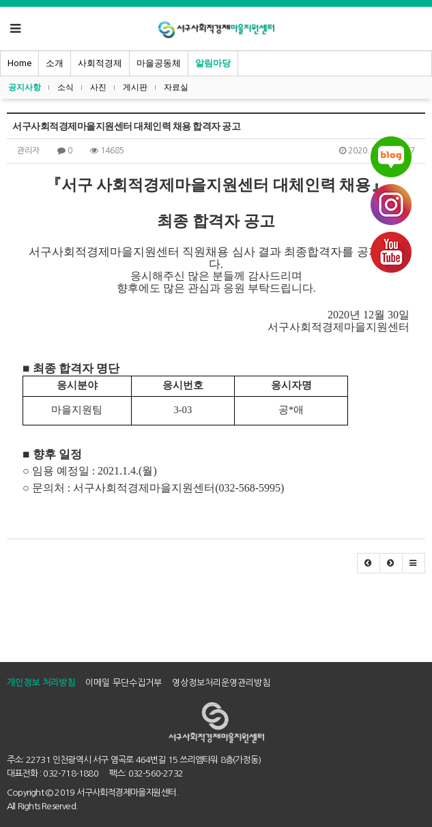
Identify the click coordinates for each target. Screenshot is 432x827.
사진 (98, 87)
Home (19, 63)
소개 (54, 63)
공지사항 (24, 87)
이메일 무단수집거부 (123, 682)
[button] (368, 563)
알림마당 (213, 63)
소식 (65, 87)
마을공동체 (158, 63)
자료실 (176, 87)
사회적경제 (100, 63)
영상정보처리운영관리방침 (221, 682)
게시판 (135, 87)
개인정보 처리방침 (41, 682)
